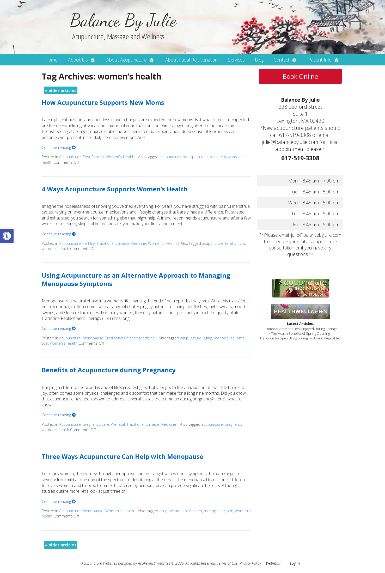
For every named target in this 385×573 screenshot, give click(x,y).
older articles (60, 90)
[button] (7, 236)
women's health (55, 248)
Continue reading (59, 147)
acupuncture (170, 156)
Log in (295, 563)
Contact (281, 60)
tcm (222, 156)
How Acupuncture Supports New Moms (103, 102)
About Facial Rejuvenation (191, 60)
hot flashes (192, 510)
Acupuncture (70, 156)
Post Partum (93, 156)
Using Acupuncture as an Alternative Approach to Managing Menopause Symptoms (136, 279)
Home (51, 60)
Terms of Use (227, 563)
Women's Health (120, 156)
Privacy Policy (250, 563)
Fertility (89, 243)
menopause (224, 338)
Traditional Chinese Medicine (121, 243)
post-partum (194, 156)
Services (236, 60)
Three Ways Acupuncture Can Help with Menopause (122, 456)
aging (207, 338)
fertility (231, 243)
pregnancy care (96, 424)
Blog (259, 60)
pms (241, 338)
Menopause (93, 338)
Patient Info (320, 60)
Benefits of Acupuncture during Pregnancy (109, 369)
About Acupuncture (126, 60)
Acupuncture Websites (99, 563)
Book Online (300, 76)
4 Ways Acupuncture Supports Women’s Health (115, 189)
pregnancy (233, 424)
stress (212, 156)
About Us (78, 60)
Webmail (273, 563)
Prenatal (118, 424)
